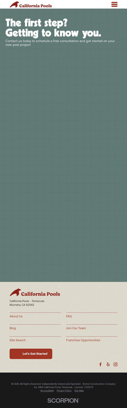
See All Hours (83, 204)
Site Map (79, 390)
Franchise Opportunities (83, 340)
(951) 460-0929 (47, 198)
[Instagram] (115, 364)
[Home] (31, 4)
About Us (16, 316)
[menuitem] (47, 391)
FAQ (69, 316)
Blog (13, 328)
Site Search (18, 340)
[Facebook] (100, 364)
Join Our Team (76, 328)
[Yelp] (108, 364)
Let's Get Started (35, 354)
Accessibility (47, 390)
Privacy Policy (64, 390)
